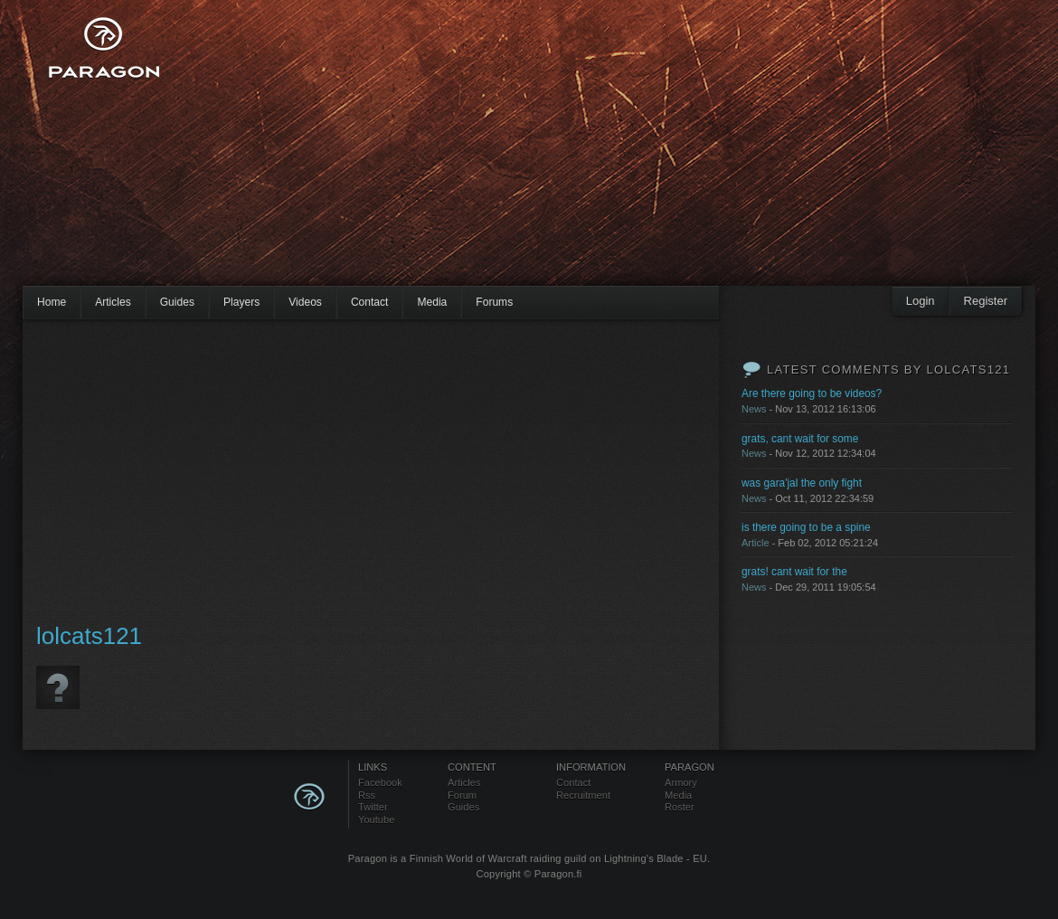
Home (51, 302)
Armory (681, 782)
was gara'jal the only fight (802, 483)
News (754, 408)
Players (241, 302)
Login (920, 301)
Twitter (373, 806)
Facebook (380, 782)
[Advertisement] (442, 153)
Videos (305, 302)
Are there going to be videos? (812, 393)
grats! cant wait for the (794, 571)
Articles (113, 302)
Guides (177, 302)
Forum (462, 795)
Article (756, 542)
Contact (370, 302)
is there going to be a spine (806, 527)
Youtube (376, 819)
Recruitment (583, 795)
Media (432, 302)
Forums (494, 302)
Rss (366, 795)
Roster (679, 806)
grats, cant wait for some (800, 438)
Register (985, 301)
